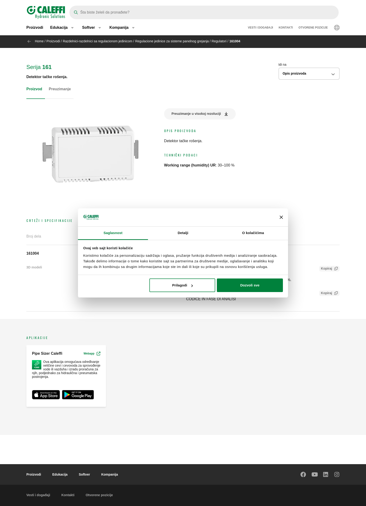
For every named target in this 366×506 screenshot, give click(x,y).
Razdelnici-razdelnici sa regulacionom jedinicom (97, 41)
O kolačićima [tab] (253, 233)
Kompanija (109, 474)
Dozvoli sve (250, 285)
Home (39, 41)
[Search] (204, 12)
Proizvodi (34, 28)
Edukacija (59, 474)
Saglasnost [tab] (112, 233)
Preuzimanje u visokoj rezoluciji (196, 114)
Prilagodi (182, 285)
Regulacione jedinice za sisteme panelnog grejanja (172, 41)
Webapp (92, 353)
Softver (84, 474)
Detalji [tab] (183, 233)
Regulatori (219, 41)
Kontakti (286, 28)
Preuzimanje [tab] (60, 89)
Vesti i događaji (260, 28)
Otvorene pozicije (313, 28)
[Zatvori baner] (281, 217)
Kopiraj (325, 269)
